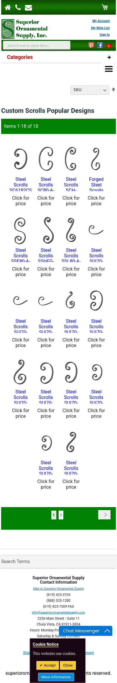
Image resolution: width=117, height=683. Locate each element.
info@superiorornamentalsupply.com (58, 612)
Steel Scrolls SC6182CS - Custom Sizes (21, 183)
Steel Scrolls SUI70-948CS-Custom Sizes (46, 467)
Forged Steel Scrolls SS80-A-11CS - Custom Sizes (96, 183)
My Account (101, 21)
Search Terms (15, 561)
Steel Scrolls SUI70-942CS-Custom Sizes (46, 396)
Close (68, 665)
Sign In (105, 35)
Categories (20, 57)
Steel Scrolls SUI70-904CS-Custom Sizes (46, 325)
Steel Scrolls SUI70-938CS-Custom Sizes (21, 396)
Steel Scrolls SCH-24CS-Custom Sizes (71, 183)
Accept (49, 665)
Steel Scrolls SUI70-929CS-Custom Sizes (71, 325)
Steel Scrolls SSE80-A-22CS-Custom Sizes (20, 254)
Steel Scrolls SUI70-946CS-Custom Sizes (96, 396)
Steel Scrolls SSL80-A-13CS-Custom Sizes (71, 254)
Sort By (61, 89)
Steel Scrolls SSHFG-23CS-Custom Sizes (46, 254)
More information (56, 677)
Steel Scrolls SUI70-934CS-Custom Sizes (96, 325)
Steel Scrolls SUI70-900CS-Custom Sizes (96, 254)
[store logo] (21, 29)
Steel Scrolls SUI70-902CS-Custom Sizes (21, 325)
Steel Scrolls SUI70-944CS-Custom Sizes (71, 396)
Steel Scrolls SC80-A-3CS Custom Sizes (46, 183)
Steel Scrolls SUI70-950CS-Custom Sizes (71, 467)
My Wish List (100, 28)
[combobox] (36, 45)
